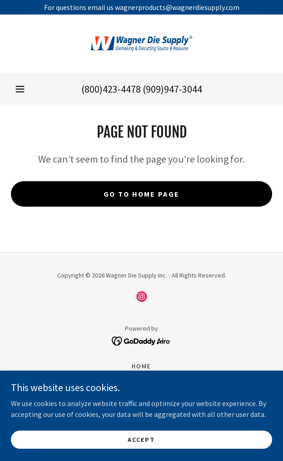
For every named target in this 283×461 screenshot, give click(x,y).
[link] (142, 43)
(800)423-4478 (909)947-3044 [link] (141, 89)
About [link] (141, 378)
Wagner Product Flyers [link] (141, 401)
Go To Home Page (141, 193)
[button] (20, 89)
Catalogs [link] (141, 390)
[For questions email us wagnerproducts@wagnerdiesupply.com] (141, 7)
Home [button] (141, 366)
